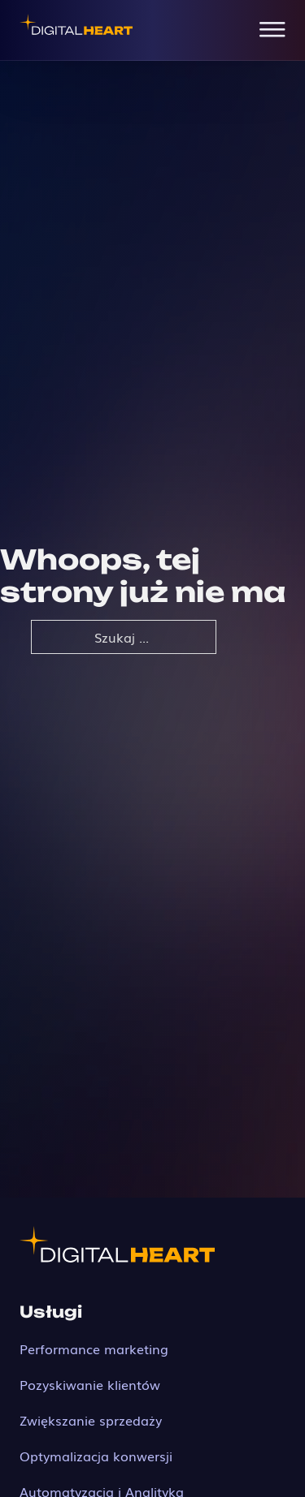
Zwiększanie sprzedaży (91, 1420)
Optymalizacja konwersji (96, 1456)
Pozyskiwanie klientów (90, 1384)
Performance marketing (94, 1348)
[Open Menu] (272, 30)
